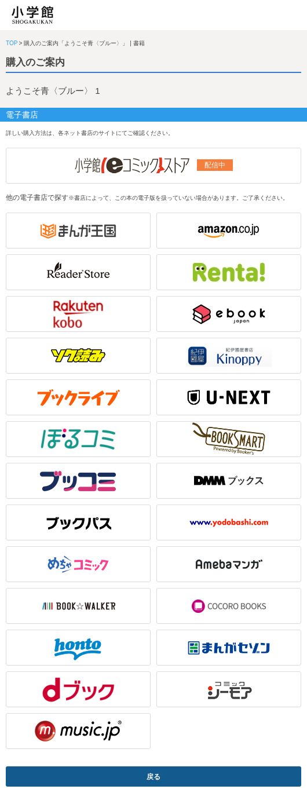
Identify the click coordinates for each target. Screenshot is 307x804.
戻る (153, 777)
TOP (11, 43)
